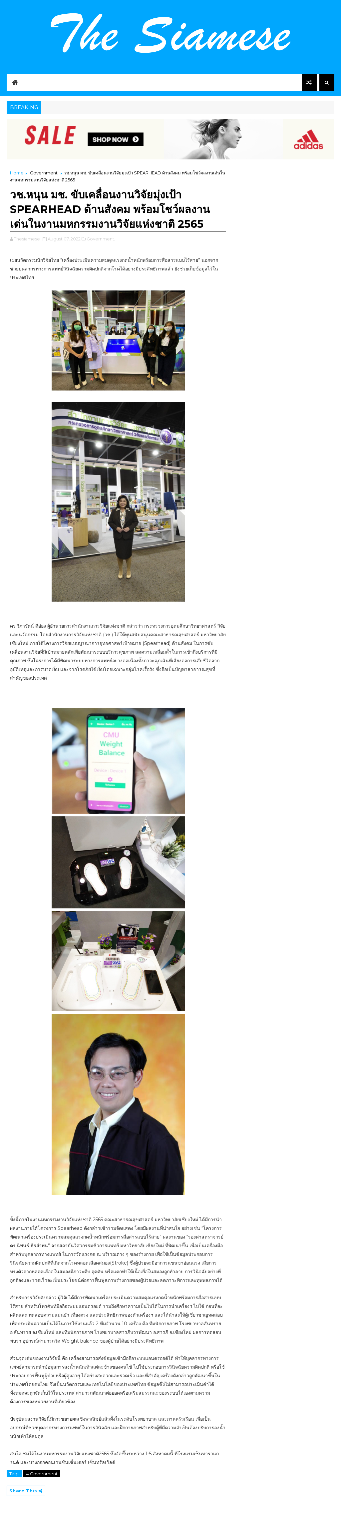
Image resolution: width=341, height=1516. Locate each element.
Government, (101, 238)
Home (17, 172)
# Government (42, 1473)
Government (44, 172)
